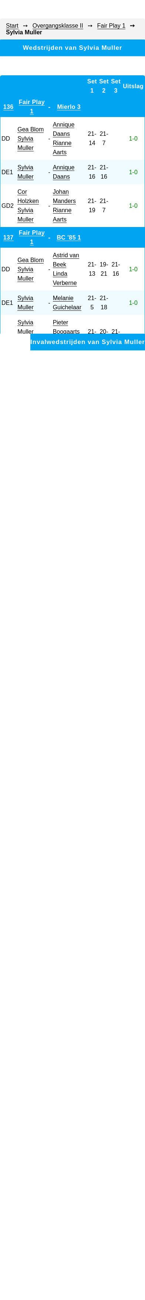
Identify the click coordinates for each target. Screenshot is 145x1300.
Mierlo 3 (69, 107)
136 (8, 107)
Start (12, 26)
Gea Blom (30, 129)
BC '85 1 (69, 237)
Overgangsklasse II (58, 26)
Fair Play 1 (111, 26)
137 (8, 237)
